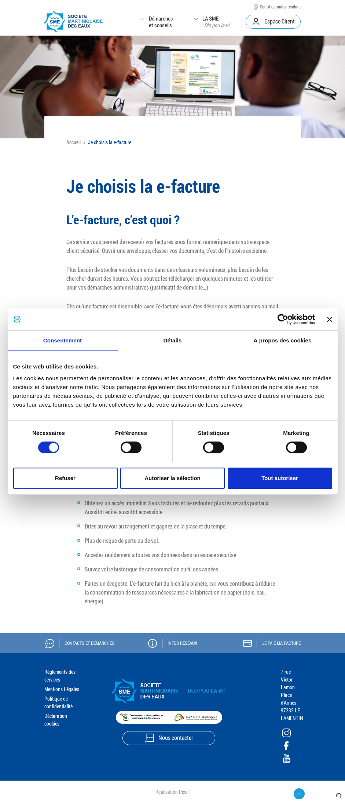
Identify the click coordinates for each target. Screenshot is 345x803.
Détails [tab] (173, 340)
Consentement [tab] (62, 340)
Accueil (73, 142)
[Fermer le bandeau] (329, 319)
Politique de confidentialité (58, 702)
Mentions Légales (61, 689)
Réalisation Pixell (172, 791)
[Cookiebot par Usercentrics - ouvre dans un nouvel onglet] (283, 319)
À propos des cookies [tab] (283, 340)
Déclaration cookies (55, 719)
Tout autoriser (279, 478)
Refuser (65, 478)
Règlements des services (60, 675)
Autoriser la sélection (172, 478)
